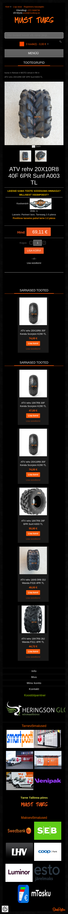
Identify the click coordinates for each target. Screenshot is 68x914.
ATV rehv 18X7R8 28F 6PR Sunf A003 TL (33, 522)
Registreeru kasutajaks (34, 7)
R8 (36, 73)
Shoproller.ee (59, 909)
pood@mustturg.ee (31, 13)
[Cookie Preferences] (5, 909)
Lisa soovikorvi (34, 263)
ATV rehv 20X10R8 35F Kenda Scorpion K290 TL (33, 332)
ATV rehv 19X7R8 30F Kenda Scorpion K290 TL (33, 404)
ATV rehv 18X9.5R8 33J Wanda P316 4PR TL (33, 581)
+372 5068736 (33, 10)
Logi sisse (17, 7)
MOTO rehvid (26, 73)
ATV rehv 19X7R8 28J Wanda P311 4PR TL (33, 640)
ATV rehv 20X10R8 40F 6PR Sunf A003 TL (24, 77)
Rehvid (15, 73)
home (7, 73)
